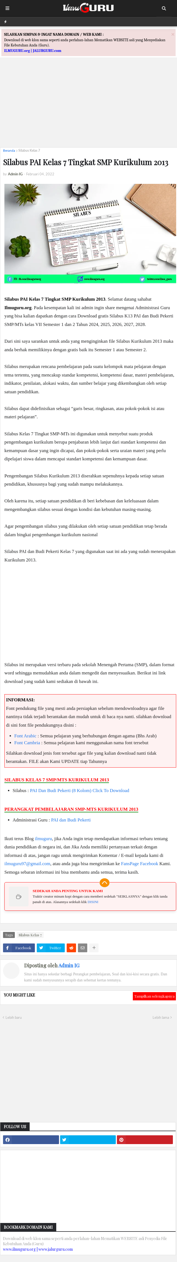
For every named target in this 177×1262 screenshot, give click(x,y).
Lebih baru (13, 1017)
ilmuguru (43, 838)
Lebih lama (161, 1017)
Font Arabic (25, 735)
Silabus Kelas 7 (29, 150)
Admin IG (68, 965)
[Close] (173, 34)
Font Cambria (27, 742)
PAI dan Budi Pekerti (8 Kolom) (60, 790)
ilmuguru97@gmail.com (27, 863)
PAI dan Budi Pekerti (71, 820)
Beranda (9, 150)
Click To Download (110, 790)
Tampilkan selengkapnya (154, 996)
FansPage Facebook (139, 863)
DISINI (93, 902)
